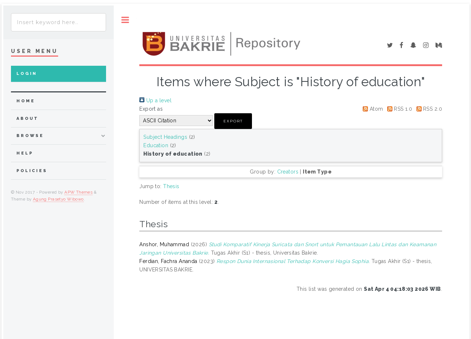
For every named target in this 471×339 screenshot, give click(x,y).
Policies (32, 170)
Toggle (125, 19)
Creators (287, 172)
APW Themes (78, 192)
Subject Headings (165, 137)
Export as (151, 109)
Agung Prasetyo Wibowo (58, 199)
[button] (233, 121)
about (27, 118)
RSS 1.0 (398, 109)
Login (26, 73)
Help (24, 153)
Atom (371, 109)
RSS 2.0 (428, 109)
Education (155, 145)
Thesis (171, 186)
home (25, 101)
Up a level (155, 100)
